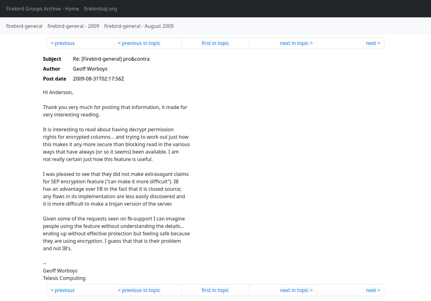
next (371, 43)
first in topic (215, 43)
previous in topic (141, 43)
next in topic (294, 43)
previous (65, 43)
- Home (42, 8)
